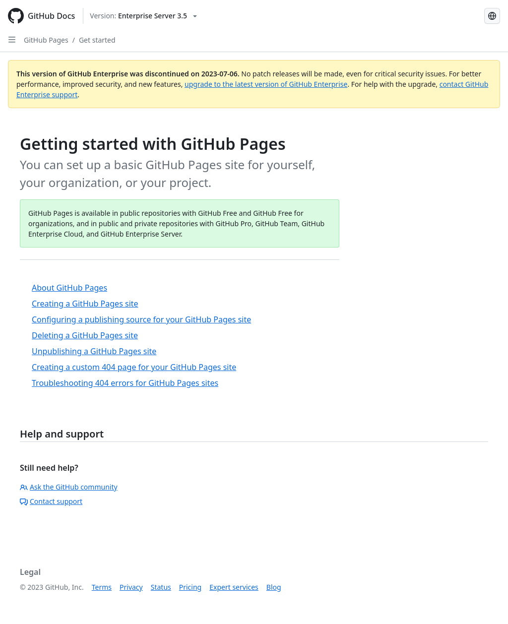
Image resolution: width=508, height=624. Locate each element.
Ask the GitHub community (69, 487)
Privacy (131, 587)
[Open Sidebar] (12, 40)
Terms (102, 587)
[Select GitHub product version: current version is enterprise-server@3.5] (143, 16)
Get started (97, 40)
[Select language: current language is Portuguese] (492, 16)
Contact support (51, 501)
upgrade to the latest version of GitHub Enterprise (266, 84)
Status (161, 587)
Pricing (190, 587)
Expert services (233, 587)
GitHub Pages (46, 40)
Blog (273, 587)
